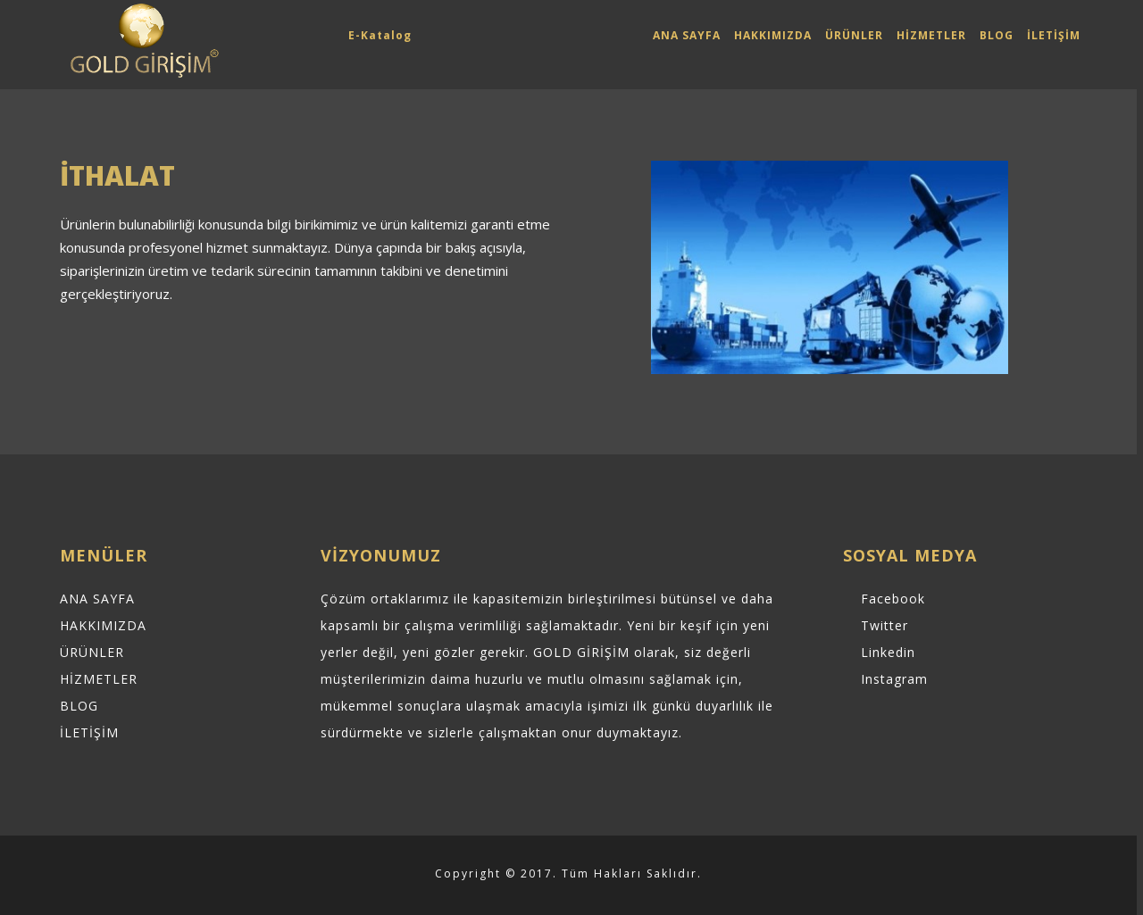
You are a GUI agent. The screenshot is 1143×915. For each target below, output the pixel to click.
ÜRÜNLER (854, 35)
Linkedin (888, 652)
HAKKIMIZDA (773, 35)
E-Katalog (380, 35)
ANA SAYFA (687, 35)
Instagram (894, 678)
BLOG (997, 35)
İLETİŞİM (1053, 35)
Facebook (893, 598)
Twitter (884, 625)
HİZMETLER (931, 35)
